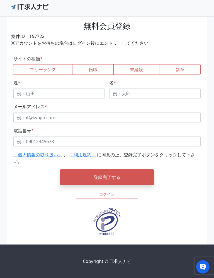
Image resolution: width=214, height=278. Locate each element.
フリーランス (43, 69)
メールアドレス (30, 107)
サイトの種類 (28, 59)
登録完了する (107, 177)
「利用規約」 (82, 155)
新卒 (180, 69)
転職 (93, 69)
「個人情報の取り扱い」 (37, 155)
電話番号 (23, 131)
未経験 (136, 69)
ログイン (107, 194)
